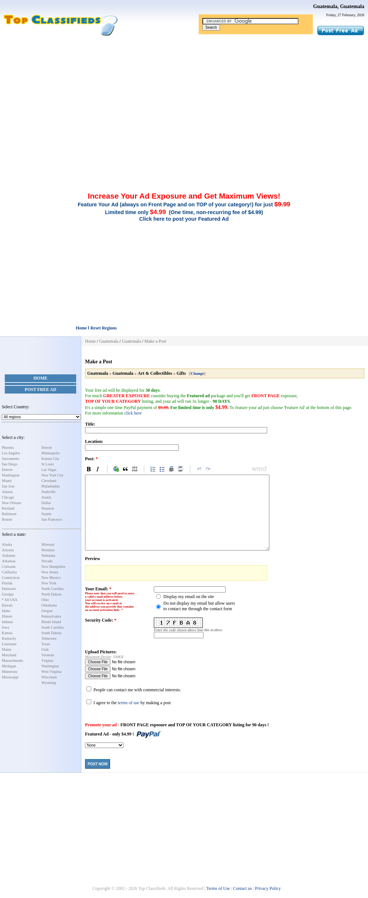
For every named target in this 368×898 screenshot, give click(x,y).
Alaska (7, 544)
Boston (7, 519)
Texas (46, 644)
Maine (6, 649)
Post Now (97, 764)
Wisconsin (49, 677)
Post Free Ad (40, 389)
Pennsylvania (51, 616)
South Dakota (52, 633)
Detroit (47, 447)
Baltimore (9, 514)
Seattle (47, 514)
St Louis (48, 464)
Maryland (9, 655)
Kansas (7, 633)
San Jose (8, 486)
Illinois (7, 616)
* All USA (9, 600)
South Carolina (53, 627)
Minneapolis (51, 453)
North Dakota (52, 594)
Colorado (8, 567)
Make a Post (155, 341)
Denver (7, 470)
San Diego (9, 464)
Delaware (9, 589)
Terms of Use (218, 888)
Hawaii (7, 605)
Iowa (5, 627)
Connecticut (11, 578)
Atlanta (7, 492)
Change (197, 373)
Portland (8, 508)
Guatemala (108, 341)
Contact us (242, 888)
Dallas (46, 503)
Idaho (6, 611)
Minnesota (9, 672)
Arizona (8, 550)
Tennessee (49, 638)
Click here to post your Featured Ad (184, 219)
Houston (48, 508)
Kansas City (51, 459)
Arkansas (8, 561)
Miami (7, 481)
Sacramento (10, 459)
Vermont (48, 655)
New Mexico (51, 578)
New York (49, 583)
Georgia (8, 594)
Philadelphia (51, 486)
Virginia (48, 660)
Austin (47, 497)
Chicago (8, 497)
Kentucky (9, 638)
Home (40, 378)
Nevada (47, 561)
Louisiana (9, 644)
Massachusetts (12, 660)
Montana (48, 550)
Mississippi (10, 677)
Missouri (48, 544)
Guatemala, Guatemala (338, 6)
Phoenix (8, 447)
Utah (45, 649)
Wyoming (49, 683)
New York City (53, 475)
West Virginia (52, 672)
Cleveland (49, 481)
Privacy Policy (268, 888)
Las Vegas (49, 470)
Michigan (9, 666)
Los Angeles (11, 453)
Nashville (49, 492)
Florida (7, 583)
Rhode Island (51, 622)
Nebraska (49, 555)
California (9, 572)
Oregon (47, 611)
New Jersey (50, 572)
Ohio (45, 600)
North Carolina (53, 589)
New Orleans (11, 503)
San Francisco (52, 519)
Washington (11, 475)
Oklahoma (49, 605)
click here (133, 413)
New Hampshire (54, 567)
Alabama (8, 555)
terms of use (128, 702)
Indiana (7, 622)
